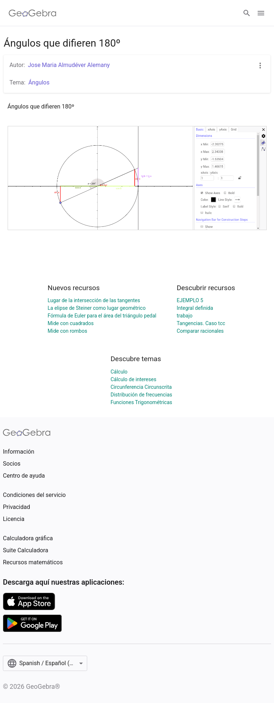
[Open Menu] (261, 13)
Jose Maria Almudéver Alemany (69, 65)
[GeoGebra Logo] (32, 13)
